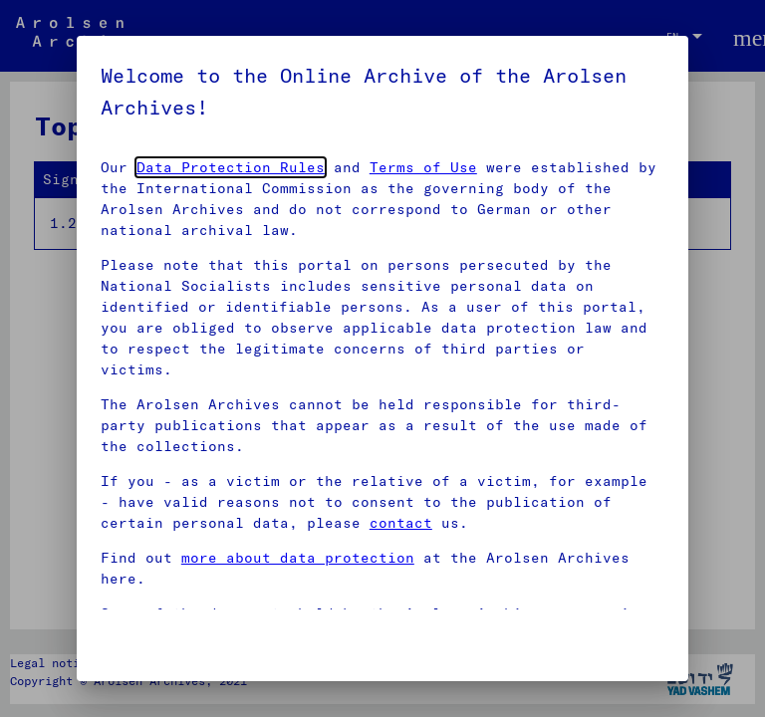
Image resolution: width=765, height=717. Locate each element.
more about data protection (297, 558)
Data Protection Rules (230, 167)
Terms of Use (423, 167)
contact (401, 523)
